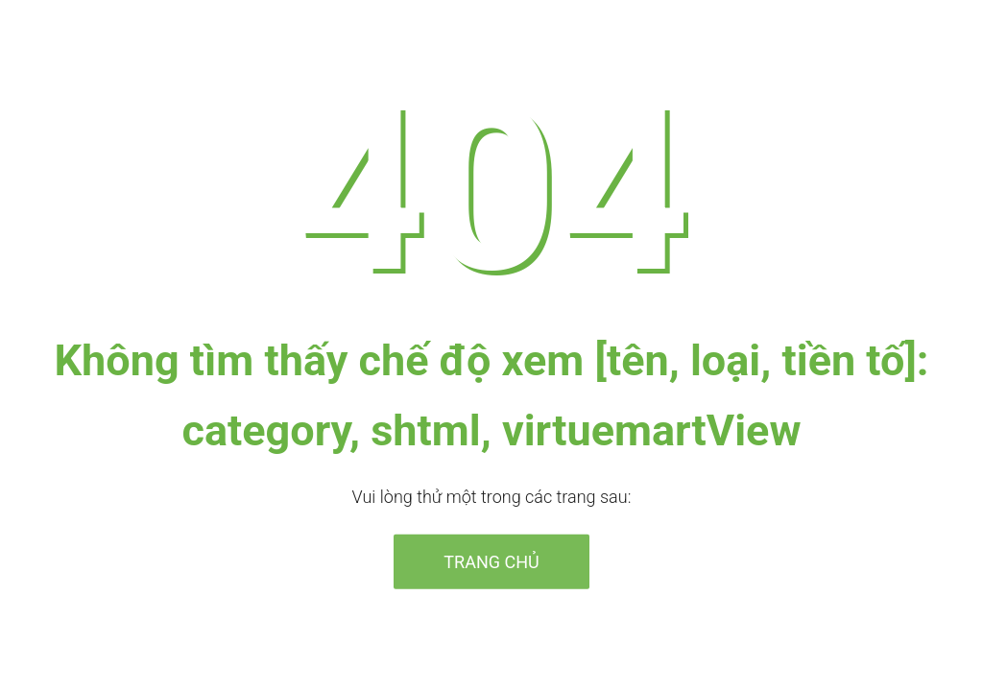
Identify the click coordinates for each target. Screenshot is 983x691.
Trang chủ (491, 561)
